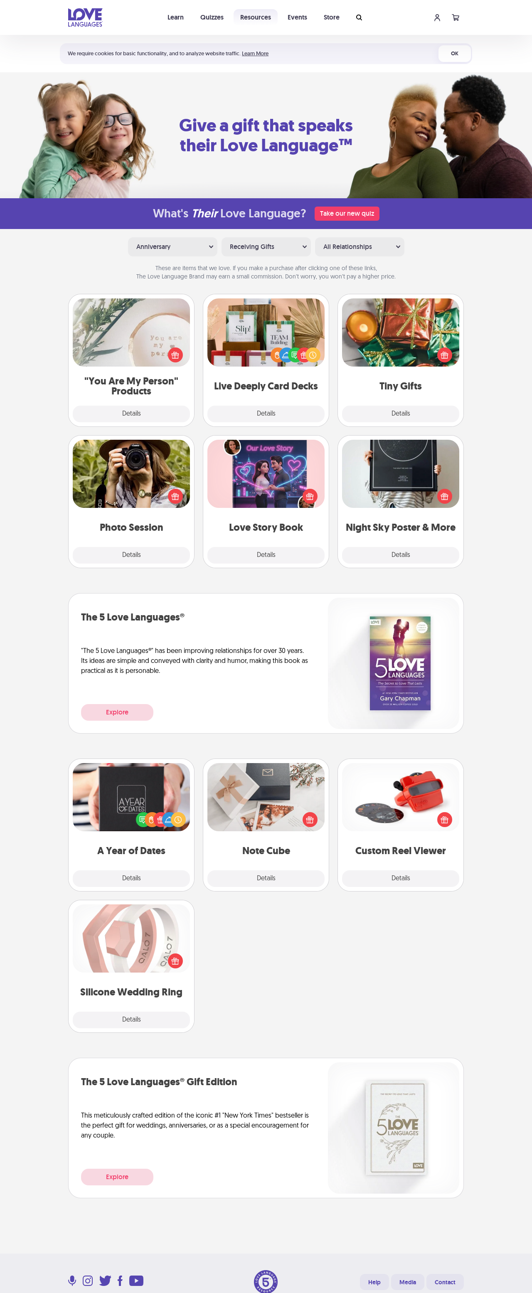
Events (297, 17)
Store (332, 17)
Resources (255, 17)
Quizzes (212, 17)
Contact (445, 1282)
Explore (117, 712)
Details (131, 414)
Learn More (255, 53)
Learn (175, 17)
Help (374, 1282)
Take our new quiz (347, 213)
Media (407, 1282)
